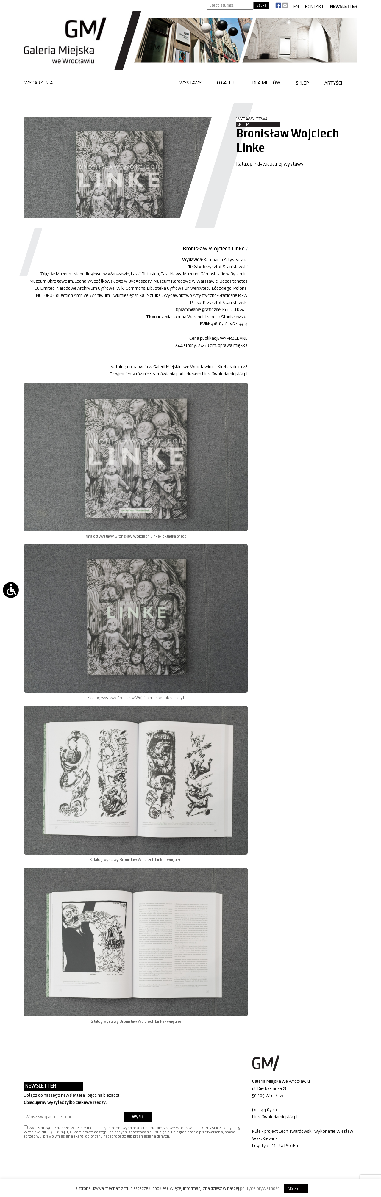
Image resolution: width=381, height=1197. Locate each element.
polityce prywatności (260, 1188)
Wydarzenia (38, 83)
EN (296, 6)
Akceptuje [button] (296, 1189)
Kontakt (314, 6)
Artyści (333, 83)
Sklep (302, 83)
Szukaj (262, 5)
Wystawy (190, 83)
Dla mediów (266, 83)
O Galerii (227, 83)
